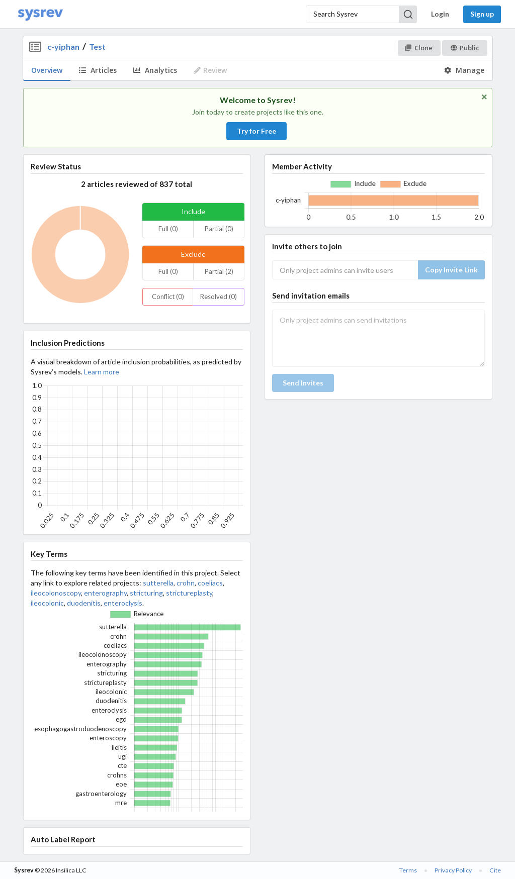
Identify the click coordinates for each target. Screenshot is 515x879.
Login (440, 14)
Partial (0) (219, 229)
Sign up (482, 14)
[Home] (40, 14)
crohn (186, 582)
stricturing (146, 593)
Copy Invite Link (451, 269)
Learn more (101, 371)
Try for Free (256, 131)
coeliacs (210, 582)
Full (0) (168, 229)
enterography (105, 593)
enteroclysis (123, 603)
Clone (418, 47)
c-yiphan (63, 46)
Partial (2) (219, 271)
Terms (408, 870)
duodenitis (84, 603)
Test (97, 46)
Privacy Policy (453, 870)
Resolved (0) (218, 296)
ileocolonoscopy (56, 593)
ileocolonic (47, 603)
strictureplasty (189, 593)
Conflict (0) (168, 296)
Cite (495, 870)
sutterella (158, 582)
